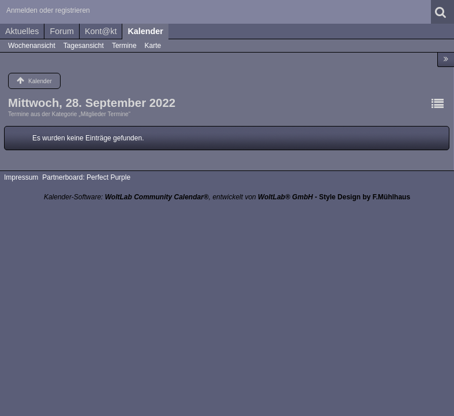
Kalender (145, 31)
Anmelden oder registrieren (48, 10)
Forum (62, 31)
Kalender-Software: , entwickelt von (178, 197)
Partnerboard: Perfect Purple (86, 177)
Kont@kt (101, 31)
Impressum (21, 177)
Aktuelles (22, 31)
